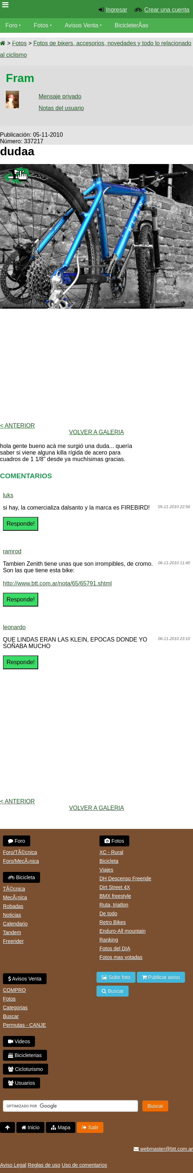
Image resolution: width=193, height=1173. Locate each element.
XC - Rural (111, 852)
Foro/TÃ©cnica (20, 852)
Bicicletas (18, 40)
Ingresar (116, 10)
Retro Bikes (112, 922)
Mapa (60, 1127)
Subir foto (116, 977)
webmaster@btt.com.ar (163, 1149)
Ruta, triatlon (113, 905)
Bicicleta (21, 877)
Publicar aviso (161, 977)
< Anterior (17, 425)
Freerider (13, 941)
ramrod (12, 551)
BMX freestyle (115, 896)
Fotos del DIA (114, 948)
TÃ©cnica (14, 889)
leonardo (14, 627)
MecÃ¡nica (15, 897)
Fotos (41, 25)
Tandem (12, 932)
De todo (108, 913)
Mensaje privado (60, 96)
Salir (90, 1127)
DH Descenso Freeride (125, 878)
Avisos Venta (81, 25)
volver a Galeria (96, 432)
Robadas (13, 906)
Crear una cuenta (166, 10)
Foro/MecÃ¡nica (21, 861)
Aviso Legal (13, 1165)
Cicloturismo (25, 1069)
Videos (55, 40)
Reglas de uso (44, 1165)
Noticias (12, 915)
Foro (11, 25)
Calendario (15, 924)
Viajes (106, 870)
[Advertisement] (96, 366)
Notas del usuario (61, 108)
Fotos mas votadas (120, 957)
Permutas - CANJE (24, 1025)
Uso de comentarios (84, 1165)
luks (8, 495)
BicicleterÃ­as (131, 25)
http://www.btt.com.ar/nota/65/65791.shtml (57, 583)
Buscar (11, 1016)
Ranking (108, 940)
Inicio (30, 1127)
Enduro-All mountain (122, 931)
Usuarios (21, 1083)
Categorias (15, 1007)
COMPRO (14, 990)
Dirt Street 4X (114, 887)
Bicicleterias (25, 1055)
